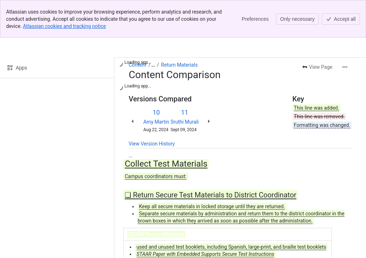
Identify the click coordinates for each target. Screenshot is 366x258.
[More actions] (345, 67)
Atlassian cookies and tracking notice (64, 26)
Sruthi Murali (184, 122)
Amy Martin (156, 122)
